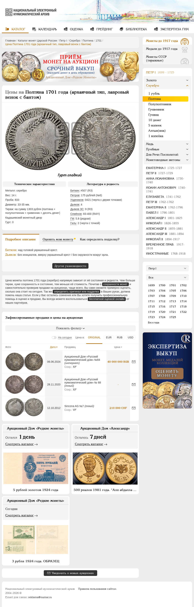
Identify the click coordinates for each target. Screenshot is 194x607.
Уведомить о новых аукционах (73, 573)
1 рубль (154, 93)
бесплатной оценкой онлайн (106, 298)
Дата (53, 347)
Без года (153, 322)
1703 (151, 290)
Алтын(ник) (157, 131)
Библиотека (136, 29)
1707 (151, 295)
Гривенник (156, 109)
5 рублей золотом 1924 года (35, 490)
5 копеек (154, 125)
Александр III (165, 233)
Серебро (74, 40)
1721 (172, 311)
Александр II (164, 228)
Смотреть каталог (19, 444)
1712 (162, 301)
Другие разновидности (70, 265)
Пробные (152, 149)
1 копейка (155, 136)
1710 (183, 295)
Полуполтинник (159, 104)
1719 (151, 311)
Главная (10, 40)
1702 (183, 285)
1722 (183, 311)
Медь (149, 144)
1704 (162, 290)
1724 (162, 317)
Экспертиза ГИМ (174, 29)
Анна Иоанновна (165, 180)
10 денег (154, 120)
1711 (151, 301)
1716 (162, 306)
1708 (162, 295)
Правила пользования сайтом (97, 588)
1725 (172, 317)
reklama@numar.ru (40, 597)
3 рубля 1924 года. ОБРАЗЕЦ (35, 561)
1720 (162, 311)
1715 (151, 306)
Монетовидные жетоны (163, 160)
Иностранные (165, 253)
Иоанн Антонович (166, 189)
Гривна (153, 115)
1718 (183, 306)
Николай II (163, 239)
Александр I (164, 218)
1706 (183, 290)
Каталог (18, 29)
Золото (151, 80)
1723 (151, 317)
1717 (172, 306)
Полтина (88, 40)
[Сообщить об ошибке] (133, 361)
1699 (151, 285)
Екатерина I (164, 167)
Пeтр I (63, 40)
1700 (162, 285)
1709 (172, 295)
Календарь (47, 29)
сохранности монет (115, 284)
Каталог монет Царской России (37, 40)
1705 (172, 290)
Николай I (162, 223)
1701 (98, 40)
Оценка (76, 29)
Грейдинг (104, 29)
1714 (183, 301)
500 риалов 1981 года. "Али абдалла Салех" (106, 490)
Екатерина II (164, 207)
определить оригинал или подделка (76, 291)
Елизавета (163, 196)
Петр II (159, 173)
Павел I (160, 212)
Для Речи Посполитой (162, 154)
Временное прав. (165, 246)
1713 (172, 301)
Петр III (160, 202)
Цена (117, 347)
